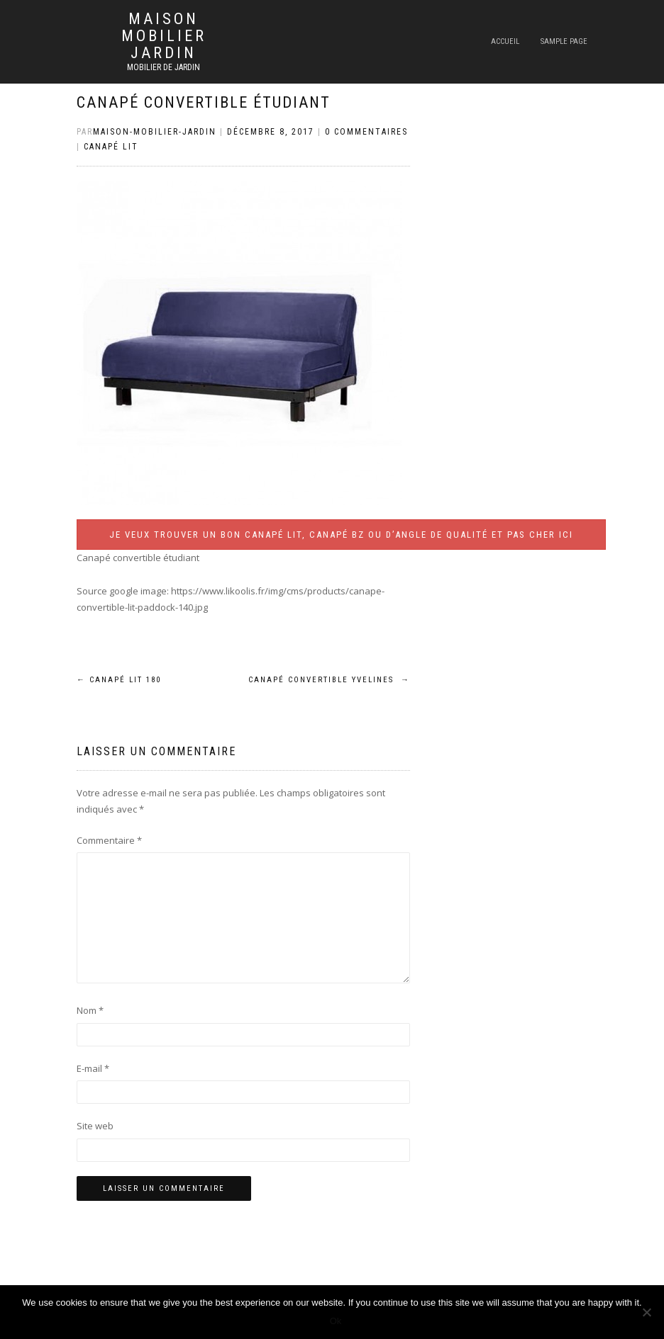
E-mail (93, 1068)
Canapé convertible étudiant (204, 102)
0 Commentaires (366, 132)
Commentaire (109, 840)
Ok (336, 1321)
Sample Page (564, 41)
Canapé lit (111, 147)
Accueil (505, 41)
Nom (90, 1010)
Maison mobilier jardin (163, 36)
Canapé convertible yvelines (329, 679)
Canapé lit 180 (119, 679)
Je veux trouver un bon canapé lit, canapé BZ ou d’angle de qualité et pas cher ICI (341, 534)
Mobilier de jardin (163, 67)
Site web (95, 1125)
